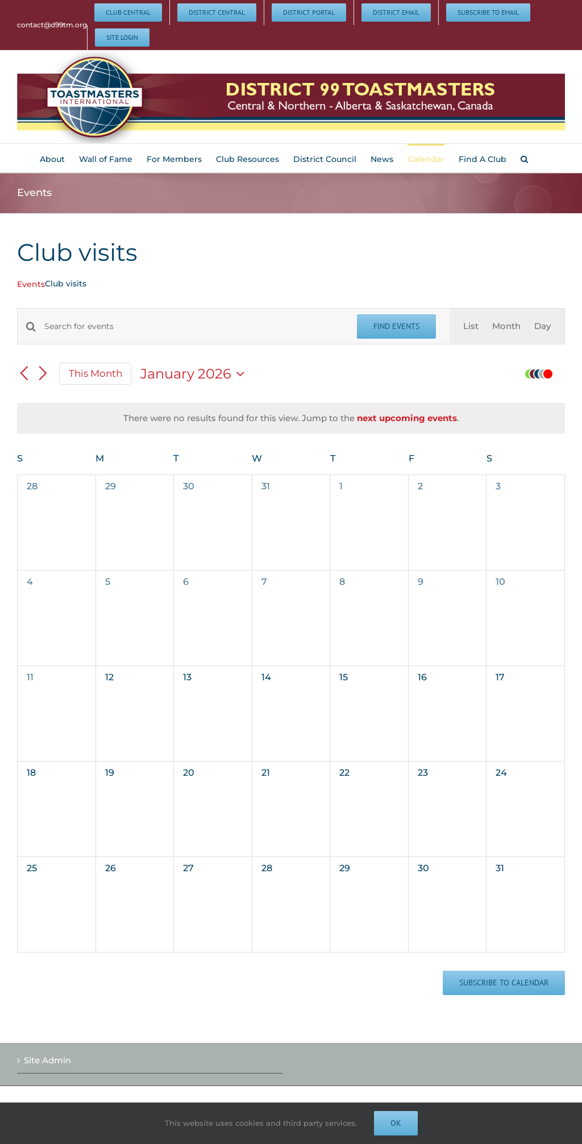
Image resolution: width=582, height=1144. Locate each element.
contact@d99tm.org (52, 24)
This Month (95, 373)
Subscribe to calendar (503, 983)
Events (31, 284)
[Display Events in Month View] (506, 326)
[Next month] (43, 374)
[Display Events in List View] (471, 326)
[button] (524, 158)
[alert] (291, 418)
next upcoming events (407, 418)
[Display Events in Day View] (542, 326)
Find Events (396, 326)
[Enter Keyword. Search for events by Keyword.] (193, 326)
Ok (395, 1123)
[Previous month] (24, 374)
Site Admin (47, 1060)
